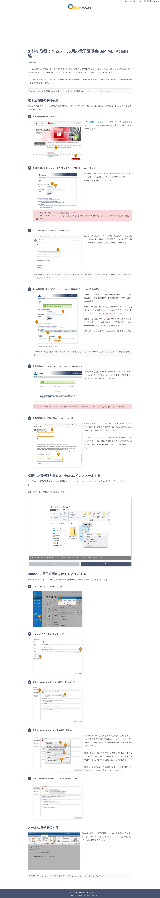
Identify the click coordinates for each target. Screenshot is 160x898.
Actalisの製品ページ (92, 122)
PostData (32, 62)
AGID (53, 91)
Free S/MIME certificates (115, 122)
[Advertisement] (80, 34)
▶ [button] (106, 564)
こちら (85, 875)
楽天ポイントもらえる (91, 895)
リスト (98, 91)
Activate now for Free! (108, 125)
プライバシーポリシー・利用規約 (72, 895)
